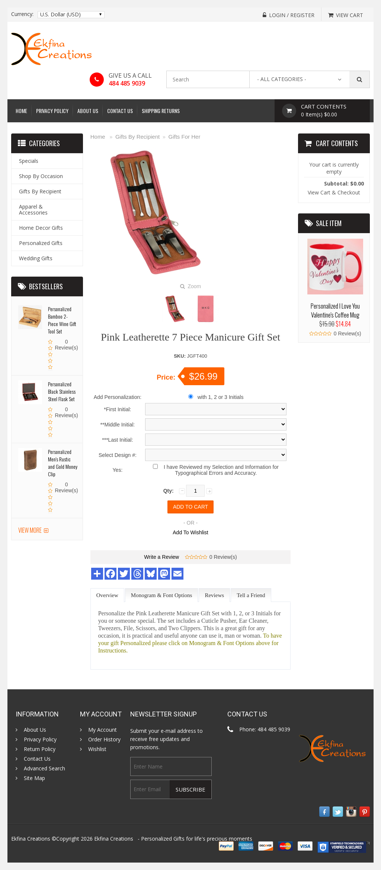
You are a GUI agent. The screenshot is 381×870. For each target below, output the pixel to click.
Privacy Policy (52, 111)
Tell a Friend (251, 595)
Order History (104, 739)
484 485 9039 (127, 83)
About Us (87, 111)
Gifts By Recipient (137, 136)
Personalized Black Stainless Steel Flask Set (62, 391)
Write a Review (161, 557)
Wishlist (97, 749)
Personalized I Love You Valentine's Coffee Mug (335, 310)
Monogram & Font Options (161, 595)
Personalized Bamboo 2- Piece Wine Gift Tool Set (62, 320)
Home (21, 111)
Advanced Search (44, 768)
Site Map (34, 778)
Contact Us (120, 111)
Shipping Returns (161, 111)
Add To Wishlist (190, 532)
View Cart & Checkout (334, 192)
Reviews (214, 595)
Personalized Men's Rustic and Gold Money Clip (62, 463)
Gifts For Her (185, 136)
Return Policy (39, 749)
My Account (102, 730)
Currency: (22, 14)
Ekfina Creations (113, 838)
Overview (107, 595)
